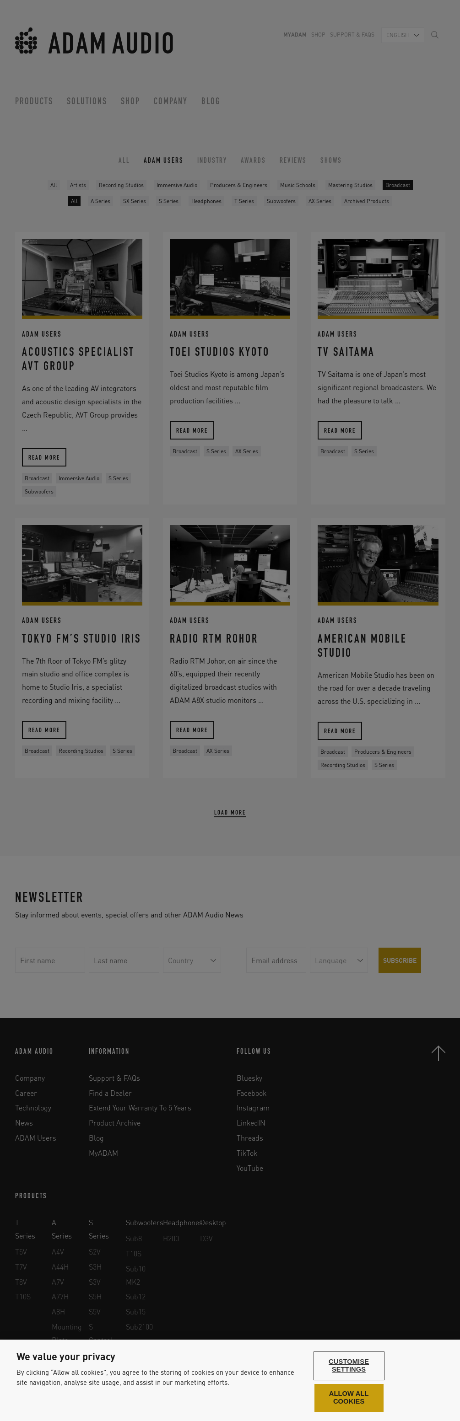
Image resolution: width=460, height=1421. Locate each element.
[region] (230, 1380)
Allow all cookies (349, 1397)
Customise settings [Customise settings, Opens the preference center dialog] (349, 1365)
